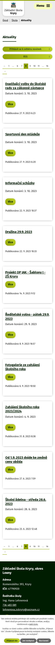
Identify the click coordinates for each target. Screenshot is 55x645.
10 (34, 66)
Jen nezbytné (28, 641)
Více (10, 104)
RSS (37, 56)
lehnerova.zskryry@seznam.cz (21, 609)
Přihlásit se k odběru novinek (30, 49)
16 (47, 66)
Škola (15, 20)
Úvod (5, 20)
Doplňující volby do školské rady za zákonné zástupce (25, 86)
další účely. (33, 624)
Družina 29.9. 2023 (18, 232)
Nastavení (43, 641)
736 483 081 (9, 605)
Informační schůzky (20, 183)
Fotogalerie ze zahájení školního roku (22, 367)
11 (39, 66)
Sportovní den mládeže (22, 134)
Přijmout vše (12, 641)
